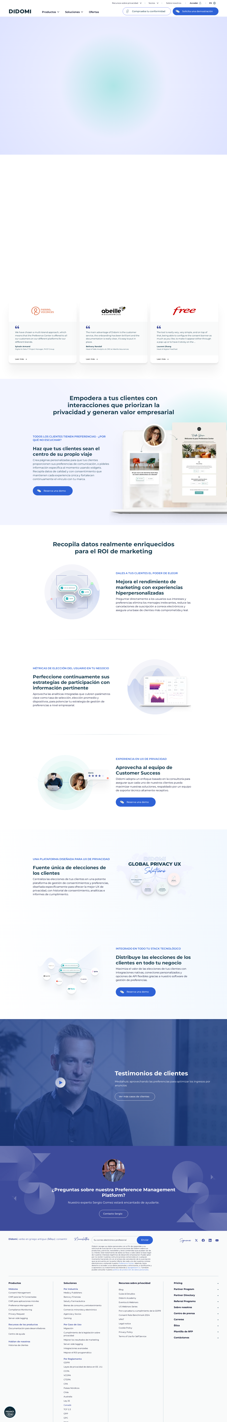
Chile (66, 1392)
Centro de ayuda (17, 1334)
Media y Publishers (73, 1292)
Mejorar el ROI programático (78, 1352)
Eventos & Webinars (128, 1302)
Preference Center (126, 1263)
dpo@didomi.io (134, 1268)
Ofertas (94, 12)
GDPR (67, 1362)
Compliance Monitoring (20, 1309)
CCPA (66, 1371)
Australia (68, 1396)
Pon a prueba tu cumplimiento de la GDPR (140, 1311)
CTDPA (67, 1379)
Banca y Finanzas (72, 1297)
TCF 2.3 (67, 1409)
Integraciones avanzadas (76, 1348)
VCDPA (67, 1375)
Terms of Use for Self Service (132, 1336)
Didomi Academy (127, 1298)
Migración (68, 1328)
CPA (66, 1384)
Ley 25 (67, 1401)
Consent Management (20, 1292)
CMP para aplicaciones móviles (24, 1301)
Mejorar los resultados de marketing (81, 1340)
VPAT (121, 1319)
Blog (121, 1289)
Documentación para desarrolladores (27, 1328)
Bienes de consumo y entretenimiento (83, 1305)
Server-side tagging (18, 1318)
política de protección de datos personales (130, 1270)
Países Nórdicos (71, 1388)
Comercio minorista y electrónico (80, 1309)
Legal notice (125, 1323)
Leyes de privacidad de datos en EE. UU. (83, 1367)
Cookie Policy (125, 1328)
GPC (66, 1418)
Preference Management (21, 1305)
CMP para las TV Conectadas (22, 1297)
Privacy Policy (126, 1332)
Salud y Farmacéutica (74, 1301)
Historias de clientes (18, 1345)
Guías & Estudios (127, 1294)
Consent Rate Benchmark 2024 (134, 1315)
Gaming (68, 1318)
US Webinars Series (128, 1306)
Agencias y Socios (72, 1314)
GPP (66, 1413)
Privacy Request (17, 1314)
